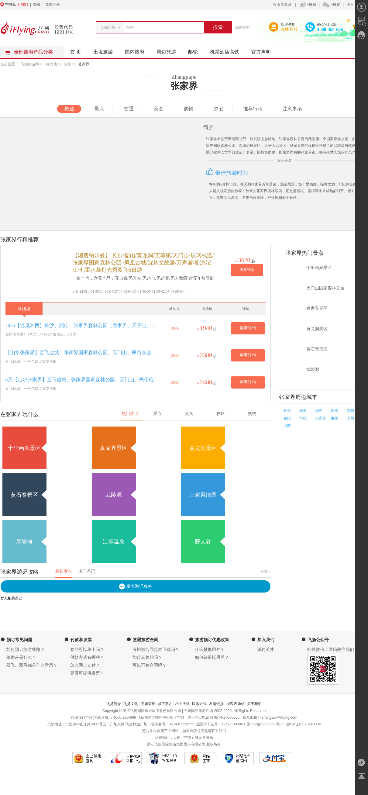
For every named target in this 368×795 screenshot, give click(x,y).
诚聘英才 (265, 649)
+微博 (307, 4)
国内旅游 (137, 50)
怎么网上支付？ (85, 665)
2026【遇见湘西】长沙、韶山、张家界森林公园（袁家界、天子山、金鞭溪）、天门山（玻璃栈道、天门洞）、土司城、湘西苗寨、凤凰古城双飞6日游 (82, 325)
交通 (129, 108)
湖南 (67, 64)
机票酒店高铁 (227, 50)
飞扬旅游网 (30, 64)
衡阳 (334, 411)
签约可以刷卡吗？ (87, 649)
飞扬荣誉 (148, 704)
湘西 (287, 426)
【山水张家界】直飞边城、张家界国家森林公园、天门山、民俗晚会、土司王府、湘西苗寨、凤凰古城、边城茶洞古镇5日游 (82, 352)
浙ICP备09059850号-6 (265, 724)
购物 (188, 108)
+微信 (331, 4)
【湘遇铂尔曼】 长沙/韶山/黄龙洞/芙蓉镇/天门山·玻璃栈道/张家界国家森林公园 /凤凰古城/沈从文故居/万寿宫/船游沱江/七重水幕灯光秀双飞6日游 (143, 262)
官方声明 (264, 50)
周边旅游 (169, 50)
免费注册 (52, 4)
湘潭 (318, 411)
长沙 (287, 411)
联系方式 (199, 704)
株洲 (303, 411)
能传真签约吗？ (147, 657)
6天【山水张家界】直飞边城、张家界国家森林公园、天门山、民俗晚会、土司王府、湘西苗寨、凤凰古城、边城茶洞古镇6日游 (82, 379)
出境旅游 (106, 50)
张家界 (83, 64)
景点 (99, 108)
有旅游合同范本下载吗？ (155, 649)
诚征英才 (165, 704)
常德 (303, 418)
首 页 (75, 51)
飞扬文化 (130, 704)
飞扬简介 (113, 704)
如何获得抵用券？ (212, 657)
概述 (69, 108)
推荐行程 (253, 108)
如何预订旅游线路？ (25, 649)
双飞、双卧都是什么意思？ (31, 665)
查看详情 (247, 270)
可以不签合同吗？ (149, 665)
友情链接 (216, 704)
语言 (350, 4)
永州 (350, 418)
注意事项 (292, 108)
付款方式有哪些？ (87, 657)
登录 (36, 4)
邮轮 (196, 50)
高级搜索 (242, 27)
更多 (264, 571)
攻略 (220, 413)
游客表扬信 (235, 704)
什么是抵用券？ (210, 649)
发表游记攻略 (139, 586)
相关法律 (182, 704)
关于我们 (254, 704)
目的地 (52, 64)
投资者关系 (282, 4)
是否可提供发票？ (87, 673)
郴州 (334, 418)
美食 (158, 108)
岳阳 (287, 418)
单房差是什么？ (21, 657)
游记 (218, 108)
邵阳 (350, 411)
